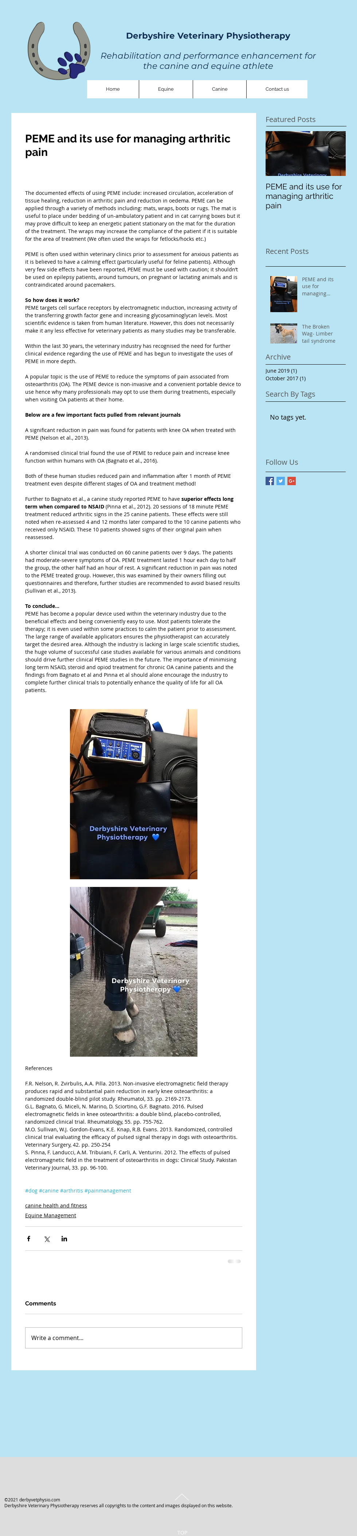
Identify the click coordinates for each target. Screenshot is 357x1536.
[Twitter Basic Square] (280, 481)
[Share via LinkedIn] (64, 1238)
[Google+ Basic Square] (291, 481)
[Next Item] (334, 153)
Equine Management (50, 1215)
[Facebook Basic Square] (270, 481)
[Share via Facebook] (28, 1238)
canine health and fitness (56, 1205)
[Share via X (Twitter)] (46, 1238)
